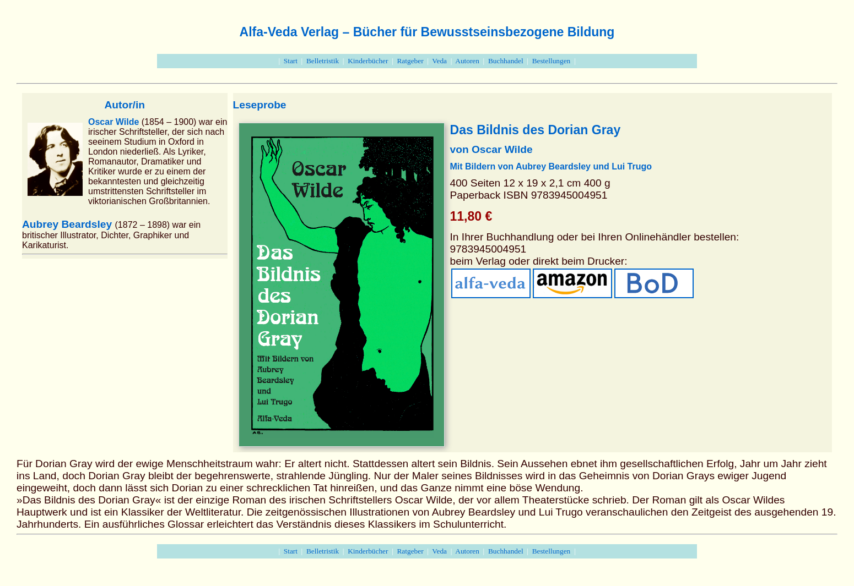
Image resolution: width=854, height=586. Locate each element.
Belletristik (322, 61)
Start (291, 61)
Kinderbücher (368, 61)
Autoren (467, 61)
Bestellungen (551, 61)
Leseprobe (260, 105)
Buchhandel (505, 61)
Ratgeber (410, 61)
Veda (439, 61)
